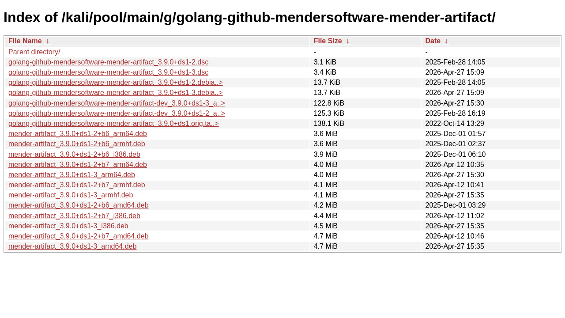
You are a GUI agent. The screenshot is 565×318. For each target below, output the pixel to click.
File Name (25, 41)
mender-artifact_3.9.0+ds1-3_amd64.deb (72, 246)
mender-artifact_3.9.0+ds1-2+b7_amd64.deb (78, 236)
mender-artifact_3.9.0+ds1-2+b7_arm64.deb (77, 164)
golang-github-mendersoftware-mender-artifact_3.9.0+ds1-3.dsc (108, 72)
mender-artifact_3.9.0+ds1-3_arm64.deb (71, 174)
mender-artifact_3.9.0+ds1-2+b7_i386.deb (74, 216)
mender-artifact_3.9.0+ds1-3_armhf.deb (70, 195)
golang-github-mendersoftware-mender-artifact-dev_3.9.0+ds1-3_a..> (116, 103)
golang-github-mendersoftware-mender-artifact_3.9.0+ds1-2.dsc (108, 62)
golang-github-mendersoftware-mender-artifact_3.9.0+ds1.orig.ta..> (113, 123)
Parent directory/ (34, 52)
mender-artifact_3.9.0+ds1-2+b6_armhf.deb (76, 144)
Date (433, 41)
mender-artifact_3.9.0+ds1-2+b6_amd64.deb (78, 205)
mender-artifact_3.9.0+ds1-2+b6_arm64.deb (77, 133)
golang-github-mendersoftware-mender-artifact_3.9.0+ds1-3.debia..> (115, 92)
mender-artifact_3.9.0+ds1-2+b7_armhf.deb (76, 185)
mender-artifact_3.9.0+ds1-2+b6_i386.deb (74, 154)
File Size (328, 41)
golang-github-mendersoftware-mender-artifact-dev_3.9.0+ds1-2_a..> (116, 113)
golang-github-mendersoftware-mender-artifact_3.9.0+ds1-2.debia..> (115, 82)
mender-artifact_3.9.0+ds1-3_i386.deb (68, 226)
